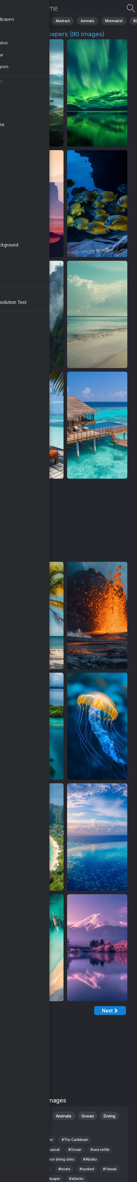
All (19, 20)
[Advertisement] (65, 520)
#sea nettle (107, 1151)
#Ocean (80, 1151)
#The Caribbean (79, 1141)
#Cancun (19, 1141)
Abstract (56, 20)
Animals (78, 20)
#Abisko (98, 1162)
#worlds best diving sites (57, 1162)
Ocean (89, 1116)
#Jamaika (20, 1172)
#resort (18, 1162)
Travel (17, 1116)
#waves (46, 1172)
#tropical (56, 1151)
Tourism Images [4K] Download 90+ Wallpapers (30, 8)
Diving (111, 1116)
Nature (35, 20)
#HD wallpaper (24, 1151)
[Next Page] (110, 1010)
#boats (69, 1172)
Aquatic (19, 1127)
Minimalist (100, 20)
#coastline (46, 1141)
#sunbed (93, 1172)
